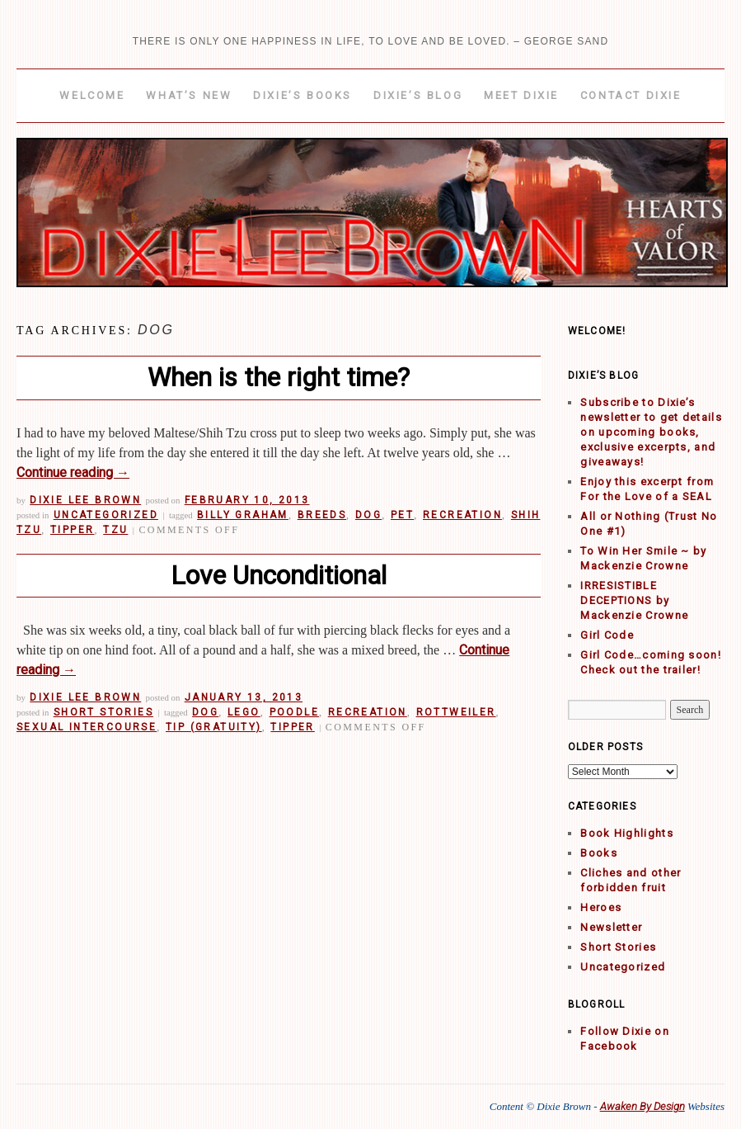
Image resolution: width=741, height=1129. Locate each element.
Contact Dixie (631, 95)
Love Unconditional (279, 575)
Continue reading (72, 472)
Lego (243, 712)
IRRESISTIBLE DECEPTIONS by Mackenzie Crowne (634, 600)
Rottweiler (456, 712)
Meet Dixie (521, 95)
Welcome (91, 95)
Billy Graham (242, 515)
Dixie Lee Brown (85, 500)
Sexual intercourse (86, 727)
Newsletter (611, 927)
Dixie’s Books (302, 95)
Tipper (72, 530)
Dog (368, 515)
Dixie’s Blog (417, 95)
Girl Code (607, 635)
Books (598, 853)
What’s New (189, 95)
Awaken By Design (642, 1106)
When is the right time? (279, 377)
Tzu (115, 530)
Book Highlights (626, 833)
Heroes (600, 907)
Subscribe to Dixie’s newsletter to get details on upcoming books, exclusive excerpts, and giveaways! (651, 432)
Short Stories (103, 712)
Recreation (462, 515)
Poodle (294, 712)
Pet (402, 515)
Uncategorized (106, 515)
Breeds (322, 515)
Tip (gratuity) (214, 727)
